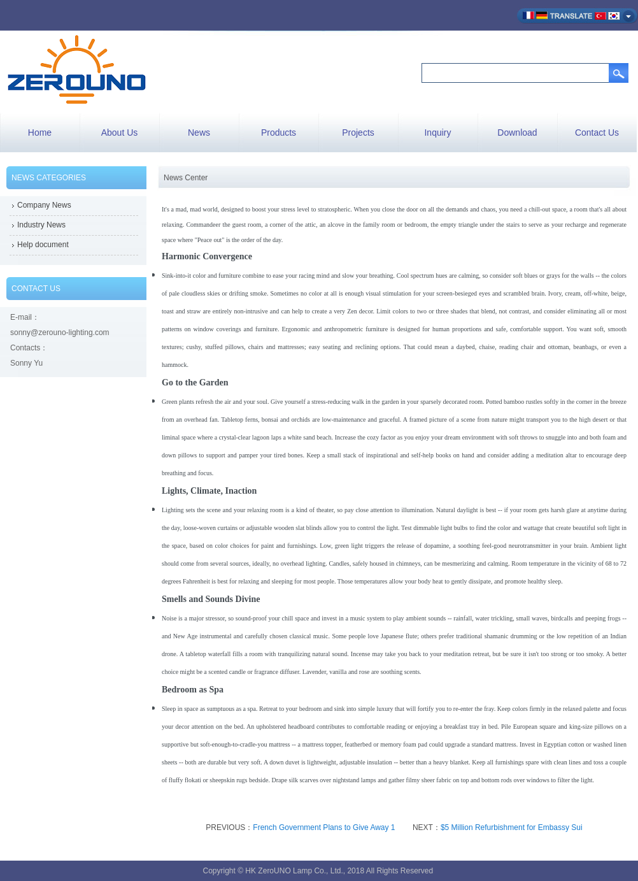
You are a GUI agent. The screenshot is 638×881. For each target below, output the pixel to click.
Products (278, 132)
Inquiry (437, 132)
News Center (186, 177)
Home (40, 132)
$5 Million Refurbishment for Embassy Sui (512, 827)
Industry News (41, 224)
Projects (358, 132)
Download (517, 132)
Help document (43, 244)
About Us (119, 132)
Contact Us (597, 132)
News (199, 132)
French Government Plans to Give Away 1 (324, 827)
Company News (44, 205)
